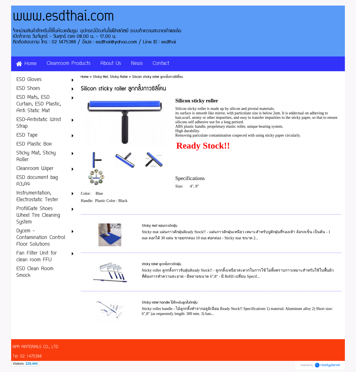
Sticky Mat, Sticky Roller (110, 77)
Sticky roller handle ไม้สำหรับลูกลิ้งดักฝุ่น (169, 303)
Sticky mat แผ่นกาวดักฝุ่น (159, 226)
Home (84, 77)
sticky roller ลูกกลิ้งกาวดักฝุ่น (161, 264)
